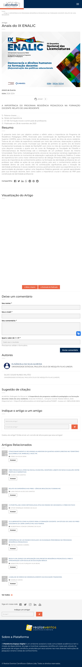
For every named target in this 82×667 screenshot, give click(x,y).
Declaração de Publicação (49, 287)
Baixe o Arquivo (29, 287)
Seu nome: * (7, 303)
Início (3, 11)
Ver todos (6, 595)
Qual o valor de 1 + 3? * (11, 338)
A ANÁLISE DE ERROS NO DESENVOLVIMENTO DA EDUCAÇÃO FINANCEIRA (35, 577)
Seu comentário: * (9, 321)
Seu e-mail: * (7, 312)
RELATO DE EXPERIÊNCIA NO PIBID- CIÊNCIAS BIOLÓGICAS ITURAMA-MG (35, 488)
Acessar (13, 460)
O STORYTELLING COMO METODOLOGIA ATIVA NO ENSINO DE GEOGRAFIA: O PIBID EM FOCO (42, 505)
